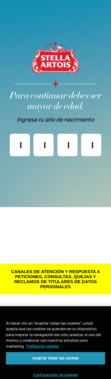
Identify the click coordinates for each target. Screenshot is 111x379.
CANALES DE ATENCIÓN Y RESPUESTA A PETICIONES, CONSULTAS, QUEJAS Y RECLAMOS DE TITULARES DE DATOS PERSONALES (55, 279)
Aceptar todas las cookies (55, 361)
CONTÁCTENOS (55, 307)
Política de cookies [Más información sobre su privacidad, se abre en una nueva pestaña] (42, 349)
